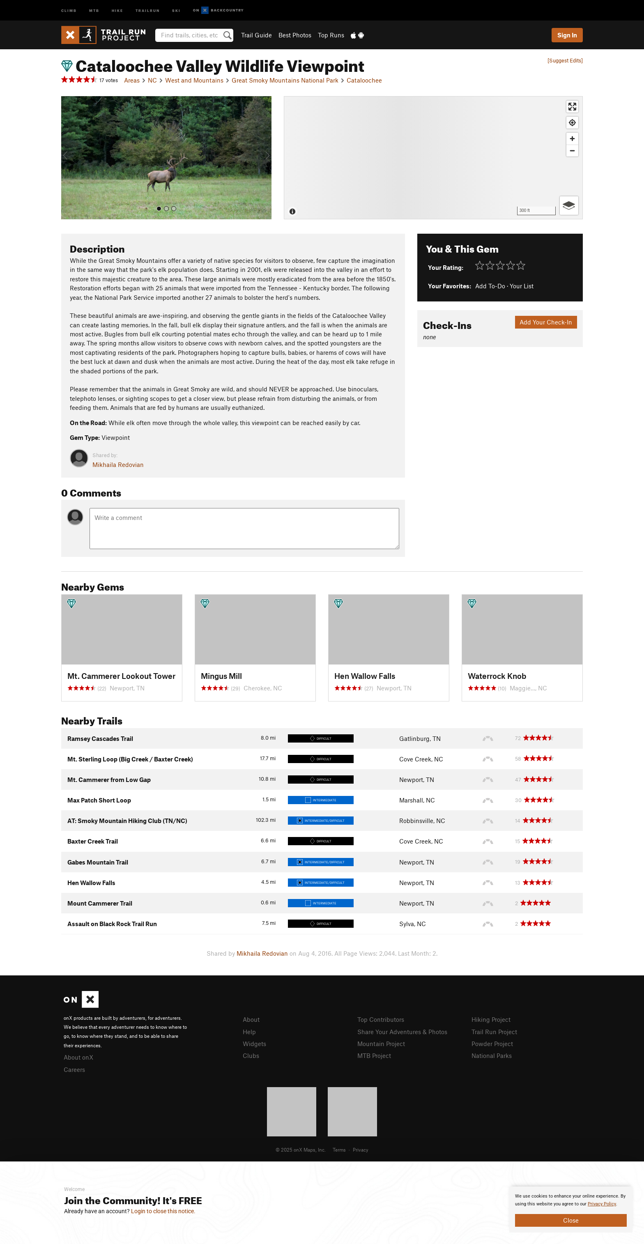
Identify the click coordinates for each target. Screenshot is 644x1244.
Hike (117, 10)
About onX (78, 1057)
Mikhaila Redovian (118, 464)
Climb (69, 10)
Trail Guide (256, 35)
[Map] (433, 158)
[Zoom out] (572, 150)
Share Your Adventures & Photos (402, 1031)
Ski (176, 10)
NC (152, 80)
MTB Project (374, 1055)
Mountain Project (381, 1043)
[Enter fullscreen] (572, 107)
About (251, 1019)
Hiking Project (491, 1019)
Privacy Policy (602, 1204)
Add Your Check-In (546, 322)
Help (249, 1031)
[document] (571, 1209)
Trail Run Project (494, 1031)
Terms (339, 1149)
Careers (74, 1069)
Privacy (360, 1149)
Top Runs (331, 35)
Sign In (567, 35)
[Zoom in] (572, 139)
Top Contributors (380, 1019)
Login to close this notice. (163, 1211)
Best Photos (294, 35)
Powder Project (492, 1043)
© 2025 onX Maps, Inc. (301, 1149)
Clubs (251, 1055)
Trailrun (148, 10)
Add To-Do (490, 286)
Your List (522, 286)
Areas (132, 80)
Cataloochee (364, 80)
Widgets (254, 1043)
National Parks (492, 1055)
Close (571, 1220)
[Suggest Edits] (565, 60)
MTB (94, 10)
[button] (69, 157)
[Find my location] (572, 123)
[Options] (569, 205)
